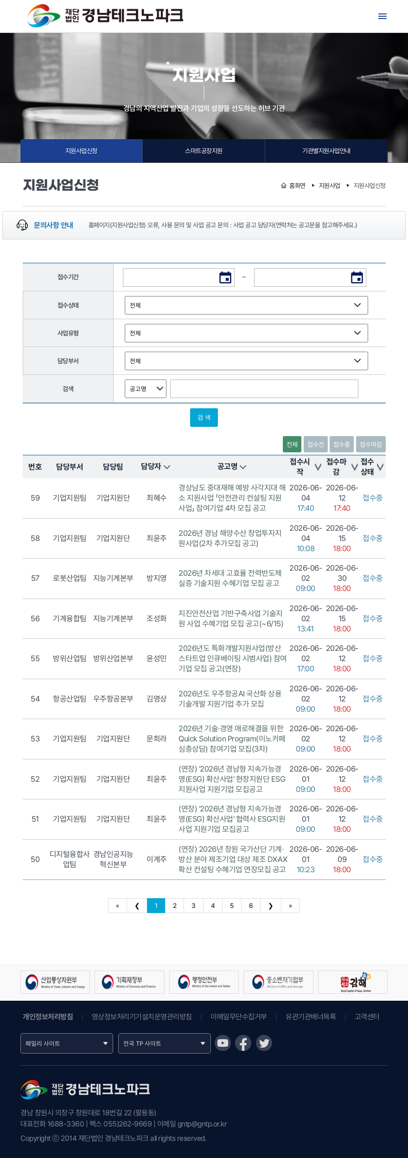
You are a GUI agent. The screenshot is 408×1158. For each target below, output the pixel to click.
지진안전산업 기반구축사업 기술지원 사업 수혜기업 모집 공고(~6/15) (230, 618)
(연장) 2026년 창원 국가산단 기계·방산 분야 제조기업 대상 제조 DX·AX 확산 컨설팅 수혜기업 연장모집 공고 (232, 859)
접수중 (341, 444)
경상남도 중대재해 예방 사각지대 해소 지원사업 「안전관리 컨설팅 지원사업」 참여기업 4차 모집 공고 (232, 498)
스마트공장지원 (204, 150)
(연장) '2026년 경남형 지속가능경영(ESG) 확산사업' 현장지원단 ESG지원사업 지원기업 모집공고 (231, 779)
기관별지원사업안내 (326, 150)
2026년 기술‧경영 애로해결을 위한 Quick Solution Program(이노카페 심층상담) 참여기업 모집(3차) (232, 738)
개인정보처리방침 (48, 1016)
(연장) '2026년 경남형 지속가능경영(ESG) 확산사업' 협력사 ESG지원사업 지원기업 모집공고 (231, 819)
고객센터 (367, 1016)
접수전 (315, 444)
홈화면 (297, 185)
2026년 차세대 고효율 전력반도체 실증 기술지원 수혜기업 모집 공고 (230, 578)
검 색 (204, 417)
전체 (292, 444)
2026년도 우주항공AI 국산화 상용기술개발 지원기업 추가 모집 (229, 698)
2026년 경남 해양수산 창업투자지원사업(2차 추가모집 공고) (230, 538)
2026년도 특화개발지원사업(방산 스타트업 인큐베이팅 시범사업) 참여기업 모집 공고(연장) (232, 658)
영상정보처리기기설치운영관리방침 (142, 1016)
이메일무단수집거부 (238, 1016)
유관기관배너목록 (311, 1016)
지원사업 (329, 185)
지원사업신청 (81, 150)
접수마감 (371, 444)
